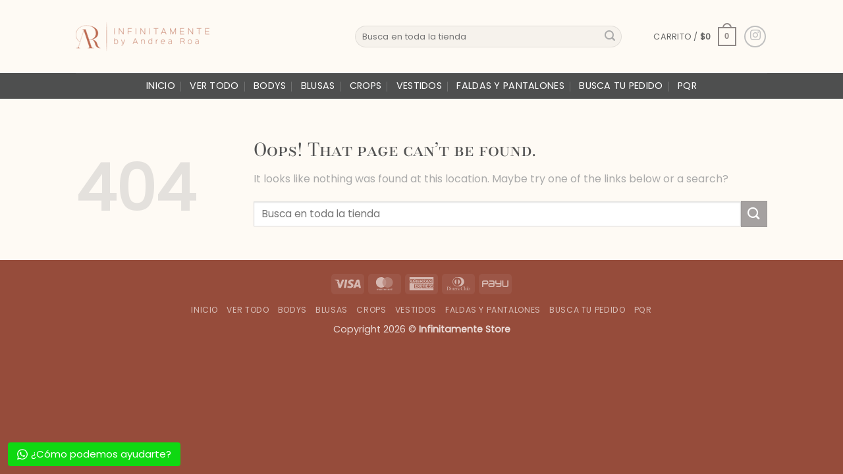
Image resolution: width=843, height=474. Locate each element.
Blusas (318, 85)
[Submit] (610, 37)
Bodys (270, 85)
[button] (694, 36)
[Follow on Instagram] (755, 36)
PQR (687, 85)
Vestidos (419, 85)
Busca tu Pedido (621, 85)
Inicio (160, 85)
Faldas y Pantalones (510, 85)
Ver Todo (214, 85)
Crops (365, 85)
